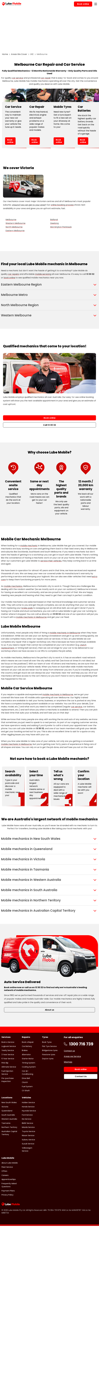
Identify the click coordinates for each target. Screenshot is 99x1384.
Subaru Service (28, 1139)
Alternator (26, 1054)
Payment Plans (8, 1190)
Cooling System (29, 1067)
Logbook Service (9, 1046)
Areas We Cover (19, 54)
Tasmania (6, 1123)
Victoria (5, 1106)
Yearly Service (8, 1050)
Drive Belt (26, 1078)
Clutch (25, 1082)
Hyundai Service (29, 1110)
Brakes (25, 1050)
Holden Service (28, 1102)
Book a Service (8, 1042)
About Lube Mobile (10, 1163)
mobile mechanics (13, 586)
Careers (5, 1175)
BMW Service (27, 1123)
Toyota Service (28, 1131)
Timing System (28, 1063)
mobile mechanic (28, 545)
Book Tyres (47, 1042)
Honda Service (28, 1106)
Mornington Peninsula (61, 226)
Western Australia (9, 1119)
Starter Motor (28, 1058)
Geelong (54, 223)
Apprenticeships (9, 1179)
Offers (4, 1171)
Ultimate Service (9, 1067)
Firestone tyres (48, 1054)
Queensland (7, 1110)
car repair (46, 77)
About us (49, 1009)
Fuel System (27, 1086)
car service (17, 77)
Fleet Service (7, 1167)
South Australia (8, 1115)
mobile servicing (43, 274)
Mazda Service (28, 1127)
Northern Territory (9, 1127)
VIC (32, 54)
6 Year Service (8, 1058)
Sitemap (68, 1062)
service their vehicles (50, 560)
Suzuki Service (28, 1143)
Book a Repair (28, 1042)
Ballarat (54, 219)
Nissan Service (28, 1135)
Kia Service (26, 1119)
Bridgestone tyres (50, 1050)
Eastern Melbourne (15, 230)
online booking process (62, 204)
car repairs (13, 274)
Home (5, 54)
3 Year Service (8, 1054)
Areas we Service (72, 1056)
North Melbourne (14, 226)
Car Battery (27, 1046)
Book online (10, 141)
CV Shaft (26, 1090)
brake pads (27, 608)
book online (9, 277)
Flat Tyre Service (49, 1046)
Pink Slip (5, 1063)
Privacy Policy (7, 1195)
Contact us (69, 1050)
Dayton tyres (47, 1058)
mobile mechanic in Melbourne (31, 617)
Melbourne (11, 219)
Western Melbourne (15, 223)
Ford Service (27, 1115)
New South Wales (9, 1102)
